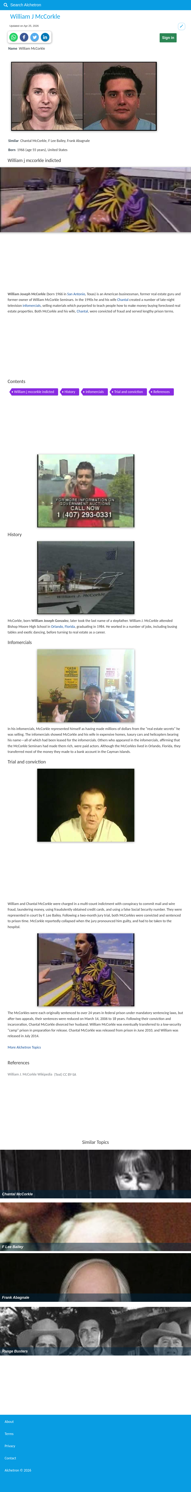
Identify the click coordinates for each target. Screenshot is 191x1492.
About (9, 1421)
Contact (10, 1458)
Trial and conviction (128, 392)
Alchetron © (18, 1470)
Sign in (168, 38)
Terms (9, 1434)
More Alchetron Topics (24, 1047)
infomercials (32, 305)
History (70, 392)
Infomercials (95, 392)
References (161, 392)
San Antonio (76, 294)
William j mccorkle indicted (34, 392)
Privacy (10, 1446)
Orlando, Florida (63, 626)
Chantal (122, 299)
